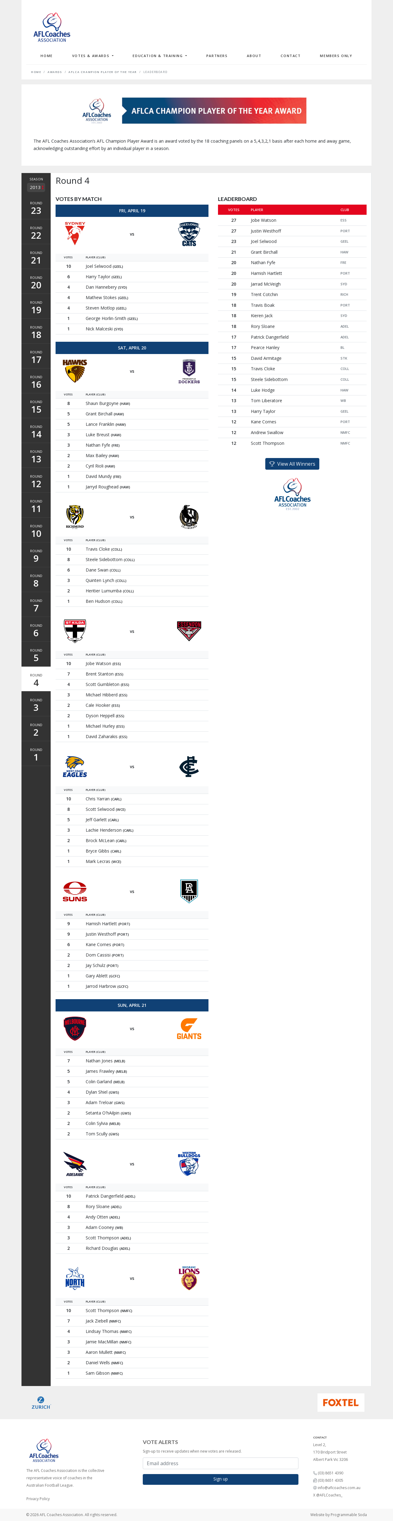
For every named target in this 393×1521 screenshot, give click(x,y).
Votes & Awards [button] (91, 55)
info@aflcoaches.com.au (339, 1487)
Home (47, 55)
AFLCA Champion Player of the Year (102, 72)
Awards (55, 72)
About (254, 55)
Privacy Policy (38, 1498)
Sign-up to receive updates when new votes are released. (192, 1451)
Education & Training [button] (158, 55)
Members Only (336, 55)
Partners (217, 55)
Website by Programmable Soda (338, 1514)
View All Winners (292, 463)
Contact (291, 55)
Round (36, 209)
